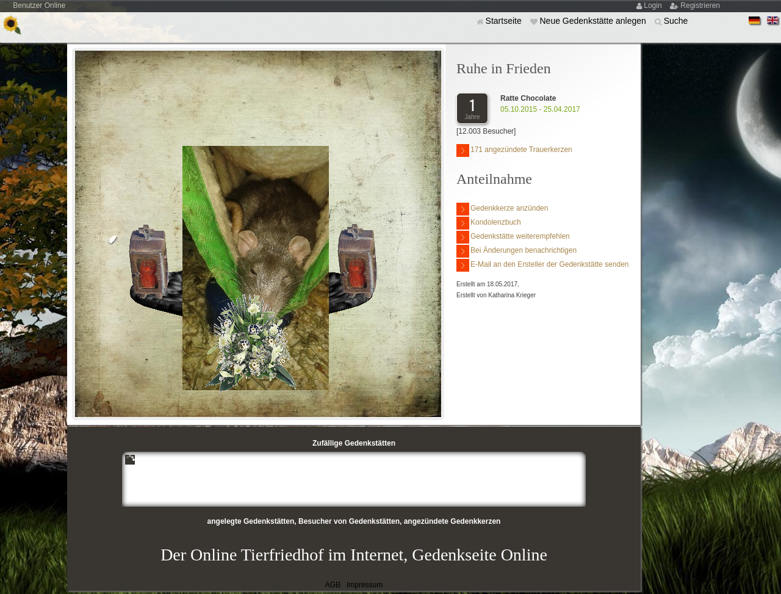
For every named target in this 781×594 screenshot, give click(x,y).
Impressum (365, 585)
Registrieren (700, 5)
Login (654, 5)
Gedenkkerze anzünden (502, 209)
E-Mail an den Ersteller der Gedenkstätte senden (542, 265)
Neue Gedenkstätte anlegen (593, 21)
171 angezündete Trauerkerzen (514, 150)
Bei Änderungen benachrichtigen (516, 251)
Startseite (505, 21)
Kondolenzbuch (488, 223)
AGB (332, 585)
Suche (676, 21)
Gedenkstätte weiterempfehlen (513, 237)
